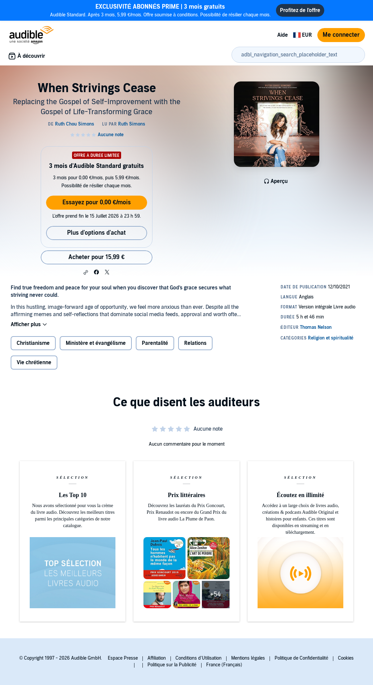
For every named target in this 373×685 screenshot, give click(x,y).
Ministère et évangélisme (96, 343)
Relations (195, 343)
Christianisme (33, 343)
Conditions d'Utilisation (198, 658)
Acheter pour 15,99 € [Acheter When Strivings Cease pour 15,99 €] (96, 257)
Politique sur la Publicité (172, 665)
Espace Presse (123, 658)
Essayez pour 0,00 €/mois (96, 202)
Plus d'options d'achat (96, 232)
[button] (85, 272)
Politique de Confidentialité (301, 658)
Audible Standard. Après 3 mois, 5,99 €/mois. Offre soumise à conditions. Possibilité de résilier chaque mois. (160, 10)
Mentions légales (248, 658)
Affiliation (156, 658)
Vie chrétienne (34, 362)
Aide (282, 35)
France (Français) (224, 665)
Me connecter (341, 34)
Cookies (346, 658)
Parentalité (155, 343)
